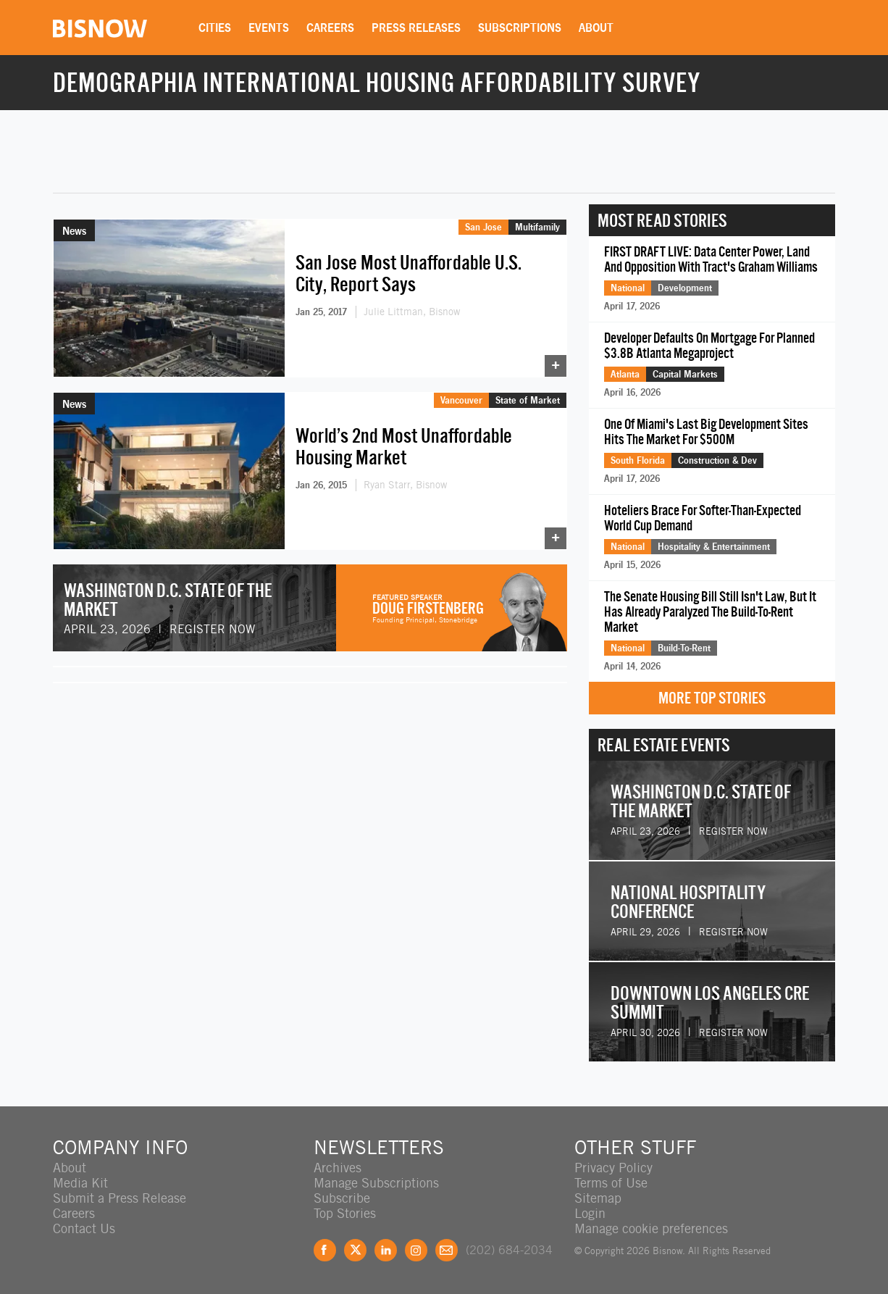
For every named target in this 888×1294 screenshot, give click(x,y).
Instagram (416, 1250)
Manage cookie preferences (651, 1228)
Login (590, 1213)
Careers (330, 27)
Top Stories (345, 1213)
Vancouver (461, 400)
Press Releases (416, 27)
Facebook (325, 1250)
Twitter (355, 1250)
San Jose (483, 227)
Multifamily (537, 227)
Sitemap (597, 1198)
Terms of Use (611, 1182)
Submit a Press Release (119, 1198)
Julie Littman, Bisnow (412, 311)
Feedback (446, 1250)
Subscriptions (519, 27)
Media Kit (80, 1182)
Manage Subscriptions (376, 1182)
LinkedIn (385, 1250)
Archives (337, 1167)
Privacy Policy (613, 1167)
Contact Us (84, 1228)
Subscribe (342, 1198)
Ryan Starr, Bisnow (405, 485)
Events (268, 27)
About (596, 27)
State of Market (527, 400)
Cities (214, 27)
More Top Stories (712, 698)
